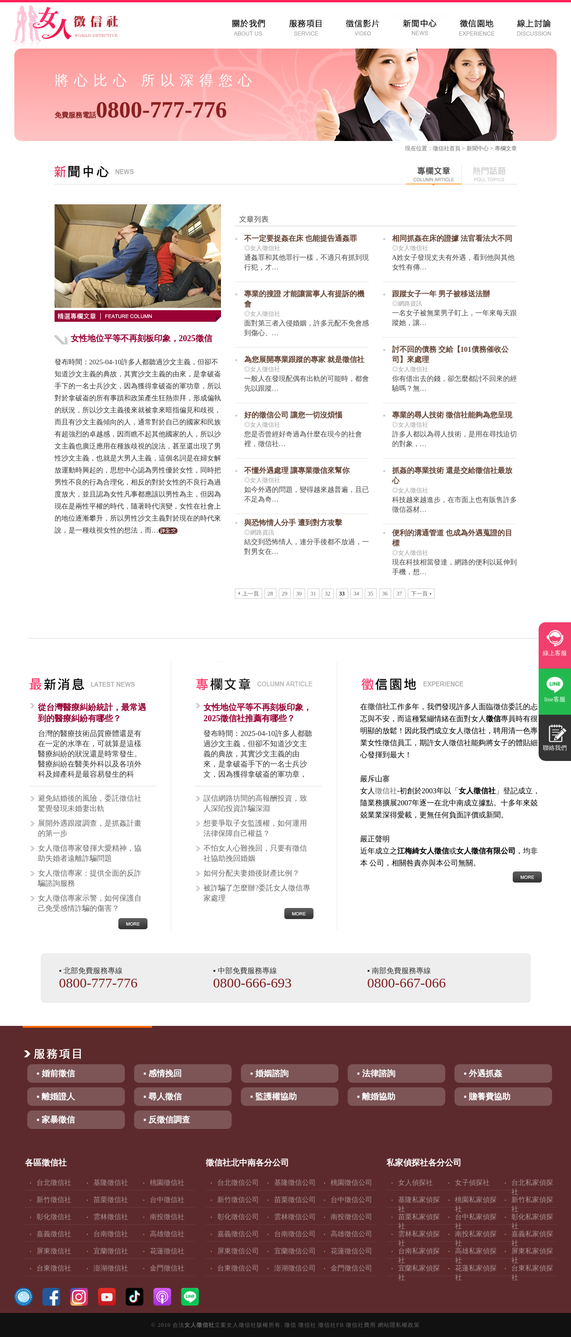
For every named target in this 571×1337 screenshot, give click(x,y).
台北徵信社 (54, 1182)
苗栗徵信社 (110, 1199)
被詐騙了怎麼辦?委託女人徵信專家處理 (256, 893)
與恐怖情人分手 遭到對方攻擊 (293, 523)
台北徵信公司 (238, 1182)
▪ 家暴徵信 (56, 1119)
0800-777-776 (141, 110)
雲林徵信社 (110, 1216)
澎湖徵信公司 (295, 1268)
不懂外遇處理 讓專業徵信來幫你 (297, 470)
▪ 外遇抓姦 (483, 1073)
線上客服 (555, 653)
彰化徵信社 (54, 1216)
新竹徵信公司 (238, 1199)
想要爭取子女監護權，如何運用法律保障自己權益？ (255, 828)
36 (385, 593)
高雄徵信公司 (351, 1234)
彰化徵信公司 (238, 1216)
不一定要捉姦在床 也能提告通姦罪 (300, 238)
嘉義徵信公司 (238, 1234)
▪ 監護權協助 (273, 1096)
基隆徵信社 (110, 1182)
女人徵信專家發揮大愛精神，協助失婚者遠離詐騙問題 (89, 853)
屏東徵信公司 (238, 1251)
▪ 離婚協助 (376, 1096)
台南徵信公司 (295, 1234)
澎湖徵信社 (110, 1268)
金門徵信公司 (351, 1268)
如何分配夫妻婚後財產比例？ (251, 873)
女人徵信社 (199, 1325)
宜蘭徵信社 (110, 1251)
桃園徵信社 (167, 1182)
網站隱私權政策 (399, 1325)
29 (285, 593)
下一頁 (421, 593)
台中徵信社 (167, 1199)
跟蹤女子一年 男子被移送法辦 (441, 294)
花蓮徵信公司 (351, 1251)
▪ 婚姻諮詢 (269, 1073)
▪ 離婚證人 (56, 1096)
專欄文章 (506, 148)
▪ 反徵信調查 (166, 1119)
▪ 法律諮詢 (376, 1073)
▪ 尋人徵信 (162, 1096)
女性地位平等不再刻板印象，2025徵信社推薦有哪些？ (257, 713)
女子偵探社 (472, 1182)
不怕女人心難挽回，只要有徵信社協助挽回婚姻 (255, 853)
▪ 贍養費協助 (487, 1096)
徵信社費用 (361, 1325)
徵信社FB (331, 1325)
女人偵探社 (415, 1182)
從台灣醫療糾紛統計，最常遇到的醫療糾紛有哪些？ (92, 713)
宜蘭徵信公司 (295, 1251)
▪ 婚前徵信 (56, 1073)
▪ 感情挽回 (162, 1073)
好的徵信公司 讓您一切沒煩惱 (293, 415)
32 (328, 593)
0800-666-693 (252, 982)
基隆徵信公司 (295, 1182)
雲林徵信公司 (295, 1216)
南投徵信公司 (351, 1216)
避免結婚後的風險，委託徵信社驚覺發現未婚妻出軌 (89, 803)
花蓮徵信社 (167, 1251)
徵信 (290, 1325)
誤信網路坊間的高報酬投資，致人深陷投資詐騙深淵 (255, 803)
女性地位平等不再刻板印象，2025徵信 (141, 338)
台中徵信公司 (351, 1199)
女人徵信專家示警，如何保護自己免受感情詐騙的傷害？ (89, 903)
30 (299, 593)
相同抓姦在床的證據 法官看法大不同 (452, 238)
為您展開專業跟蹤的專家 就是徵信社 (304, 359)
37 (399, 593)
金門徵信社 (167, 1268)
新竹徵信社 (54, 1199)
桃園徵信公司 (351, 1182)
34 (356, 593)
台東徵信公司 (238, 1268)
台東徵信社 (54, 1268)
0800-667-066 (406, 982)
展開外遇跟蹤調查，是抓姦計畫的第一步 (89, 828)
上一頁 (248, 593)
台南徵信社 (110, 1234)
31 (313, 593)
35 (371, 593)
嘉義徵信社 (54, 1234)
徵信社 (441, 148)
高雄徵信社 (167, 1234)
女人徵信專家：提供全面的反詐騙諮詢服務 (89, 878)
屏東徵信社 (54, 1251)
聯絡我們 (555, 747)
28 (270, 593)
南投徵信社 (167, 1216)
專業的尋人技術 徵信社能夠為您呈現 (452, 415)
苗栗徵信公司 (295, 1199)
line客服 (554, 699)
